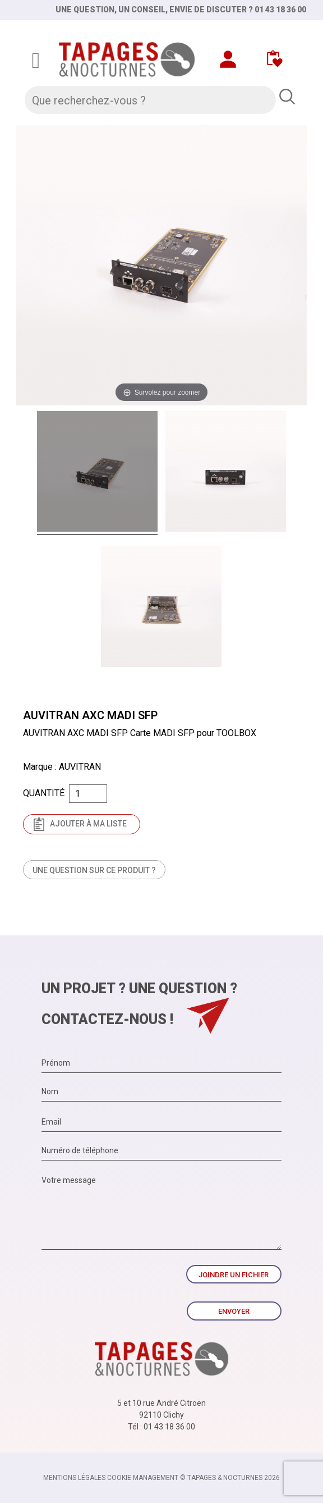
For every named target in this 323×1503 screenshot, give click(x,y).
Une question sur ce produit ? (94, 870)
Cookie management (142, 1478)
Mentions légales (74, 1478)
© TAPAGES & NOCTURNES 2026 (230, 1478)
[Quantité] (88, 793)
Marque (38, 766)
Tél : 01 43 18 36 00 (161, 1426)
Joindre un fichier (234, 1275)
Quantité (43, 793)
